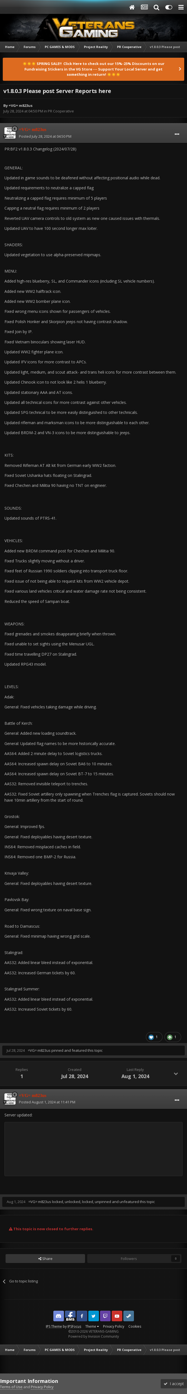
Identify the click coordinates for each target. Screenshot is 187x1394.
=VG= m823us (21, 105)
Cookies (134, 1326)
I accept (174, 1383)
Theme (92, 1326)
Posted (45, 136)
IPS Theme (54, 1326)
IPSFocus (74, 1326)
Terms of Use (11, 1386)
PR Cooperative (61, 111)
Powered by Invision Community (93, 1336)
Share (45, 1258)
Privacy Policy (113, 1326)
